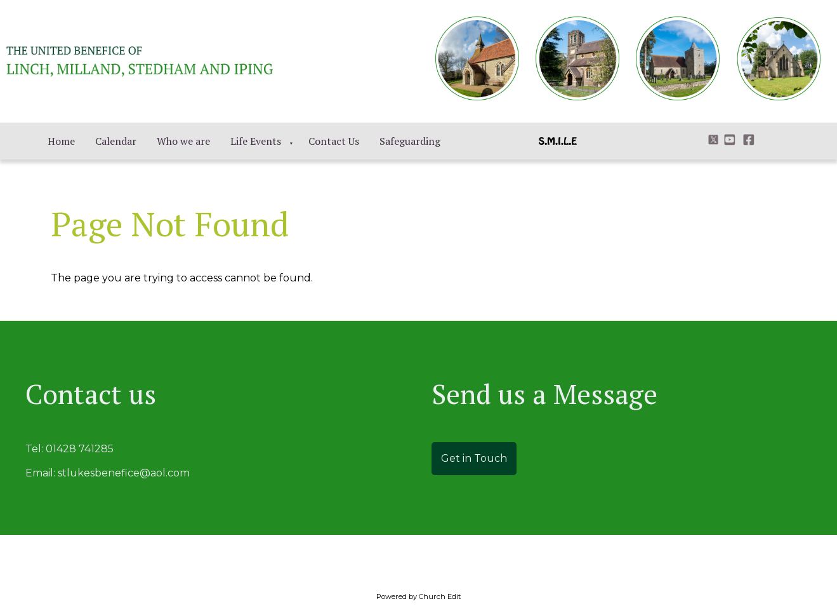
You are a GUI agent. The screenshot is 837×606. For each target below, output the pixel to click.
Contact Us (333, 141)
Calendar (115, 141)
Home (61, 141)
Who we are (183, 141)
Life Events (255, 141)
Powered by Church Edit (418, 596)
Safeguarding (409, 141)
